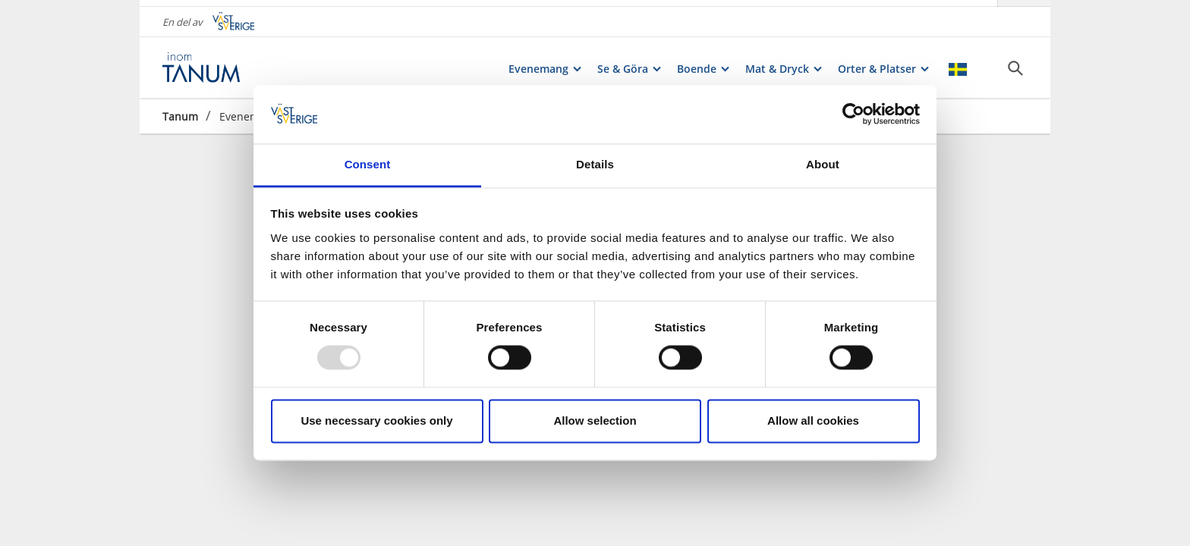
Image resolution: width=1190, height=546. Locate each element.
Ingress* (353, 502)
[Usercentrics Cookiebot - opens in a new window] (853, 114)
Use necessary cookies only (376, 420)
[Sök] (1015, 61)
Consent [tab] (368, 164)
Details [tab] (595, 164)
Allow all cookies (813, 420)
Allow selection (594, 420)
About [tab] (822, 164)
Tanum (180, 109)
